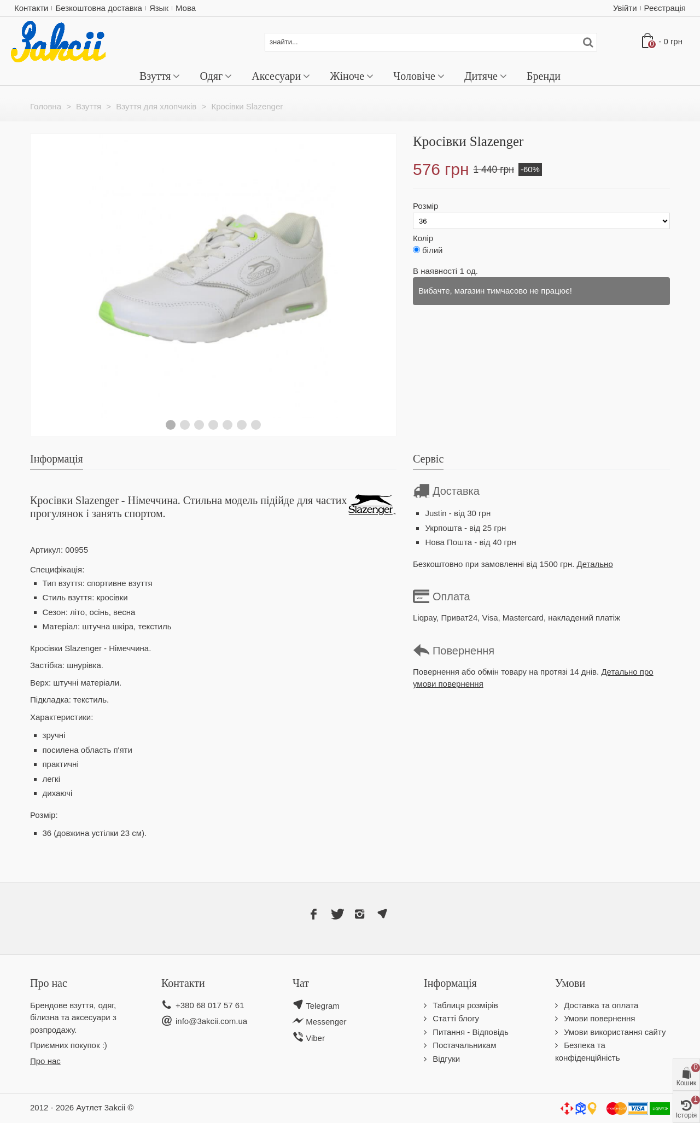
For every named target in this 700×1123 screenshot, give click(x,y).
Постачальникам (463, 1045)
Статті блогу (454, 1018)
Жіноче (347, 76)
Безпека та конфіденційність (587, 1051)
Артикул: (46, 549)
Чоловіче (414, 76)
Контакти (31, 8)
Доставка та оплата (600, 1005)
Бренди (544, 76)
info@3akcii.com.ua (211, 1021)
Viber (314, 1038)
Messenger (326, 1021)
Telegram (323, 1005)
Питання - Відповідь (469, 1032)
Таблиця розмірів (464, 1005)
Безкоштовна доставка (98, 8)
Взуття (155, 76)
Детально (595, 564)
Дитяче (481, 76)
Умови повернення (598, 1018)
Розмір (427, 205)
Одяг (211, 76)
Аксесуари (276, 76)
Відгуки (445, 1058)
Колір (424, 238)
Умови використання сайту (614, 1032)
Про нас (45, 1061)
